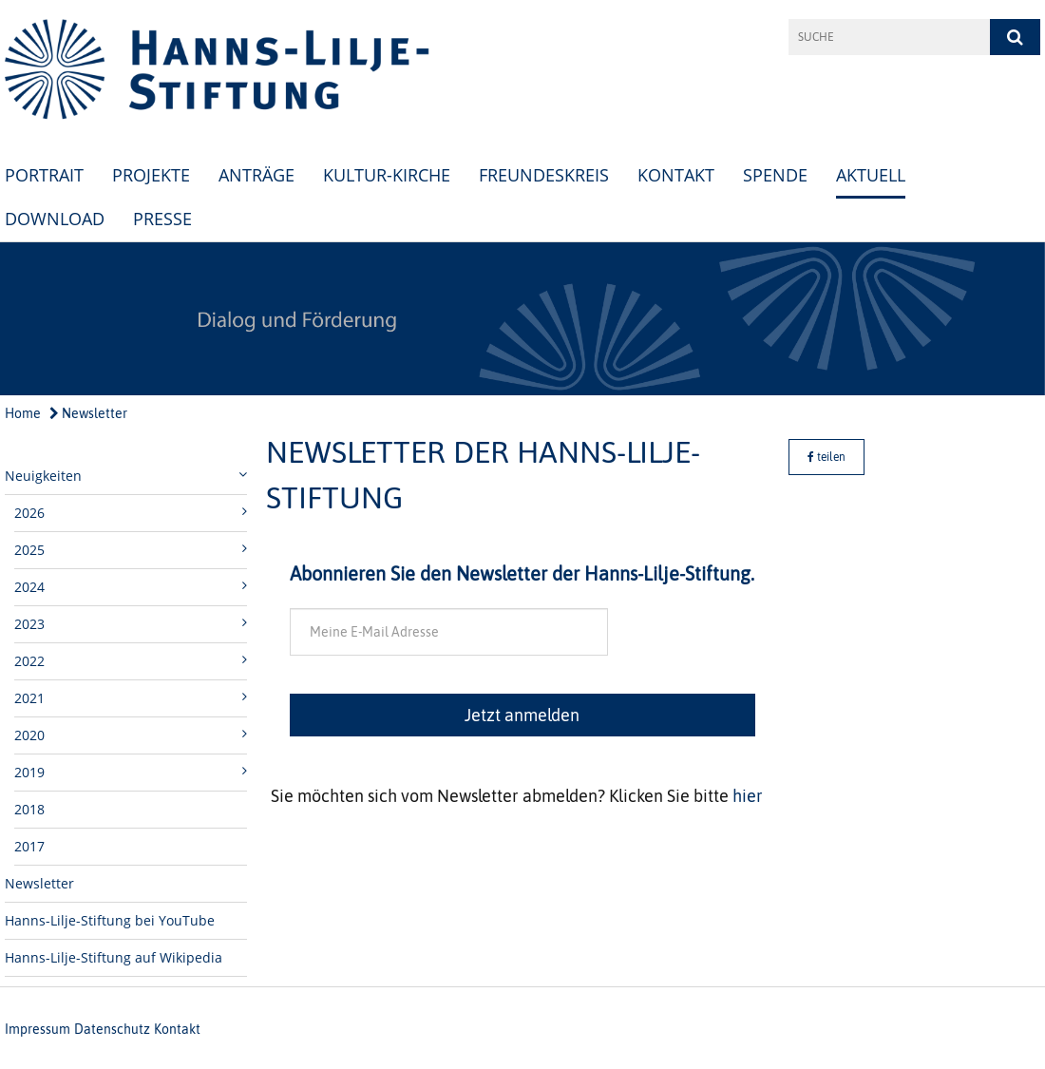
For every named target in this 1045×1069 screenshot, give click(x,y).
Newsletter (88, 413)
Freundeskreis (544, 174)
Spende (775, 174)
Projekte (151, 174)
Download (54, 218)
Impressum (37, 1029)
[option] (522, 318)
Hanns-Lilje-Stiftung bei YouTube (110, 920)
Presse (162, 218)
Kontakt (675, 174)
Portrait (44, 174)
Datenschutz (112, 1029)
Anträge (256, 174)
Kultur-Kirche (386, 174)
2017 (29, 846)
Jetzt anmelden (522, 715)
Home (23, 413)
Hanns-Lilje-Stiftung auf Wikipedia (113, 957)
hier (747, 796)
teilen (827, 457)
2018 (29, 809)
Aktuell (870, 174)
